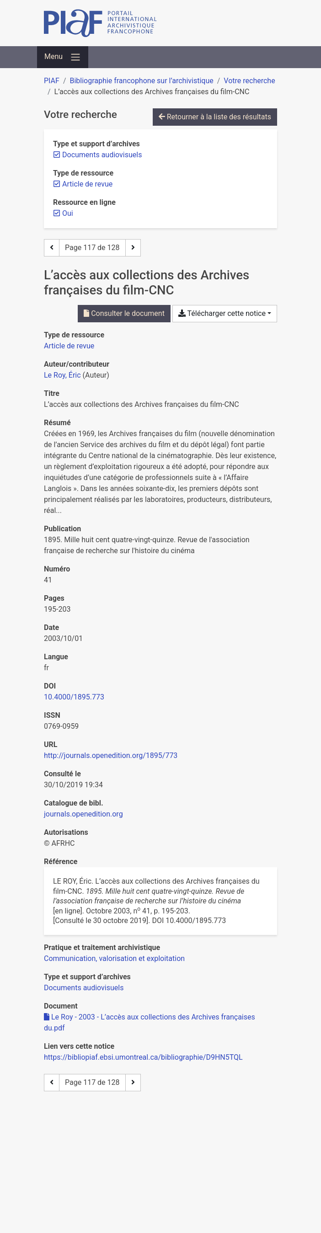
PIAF (51, 80)
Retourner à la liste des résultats (215, 116)
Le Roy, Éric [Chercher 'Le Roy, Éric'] (62, 375)
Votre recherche (249, 80)
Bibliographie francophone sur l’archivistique (141, 80)
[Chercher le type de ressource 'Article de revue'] (69, 346)
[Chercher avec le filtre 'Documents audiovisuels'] (83, 987)
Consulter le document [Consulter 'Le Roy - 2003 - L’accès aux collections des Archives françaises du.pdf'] (124, 313)
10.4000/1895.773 (74, 697)
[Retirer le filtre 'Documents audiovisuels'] (102, 154)
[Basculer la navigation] (62, 57)
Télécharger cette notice (222, 313)
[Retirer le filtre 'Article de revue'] (87, 184)
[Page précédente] (51, 247)
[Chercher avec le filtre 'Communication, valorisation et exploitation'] (114, 958)
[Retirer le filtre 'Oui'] (67, 213)
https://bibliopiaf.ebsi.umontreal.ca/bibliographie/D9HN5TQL (143, 1057)
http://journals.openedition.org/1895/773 (110, 755)
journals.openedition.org (83, 814)
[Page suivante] (133, 247)
